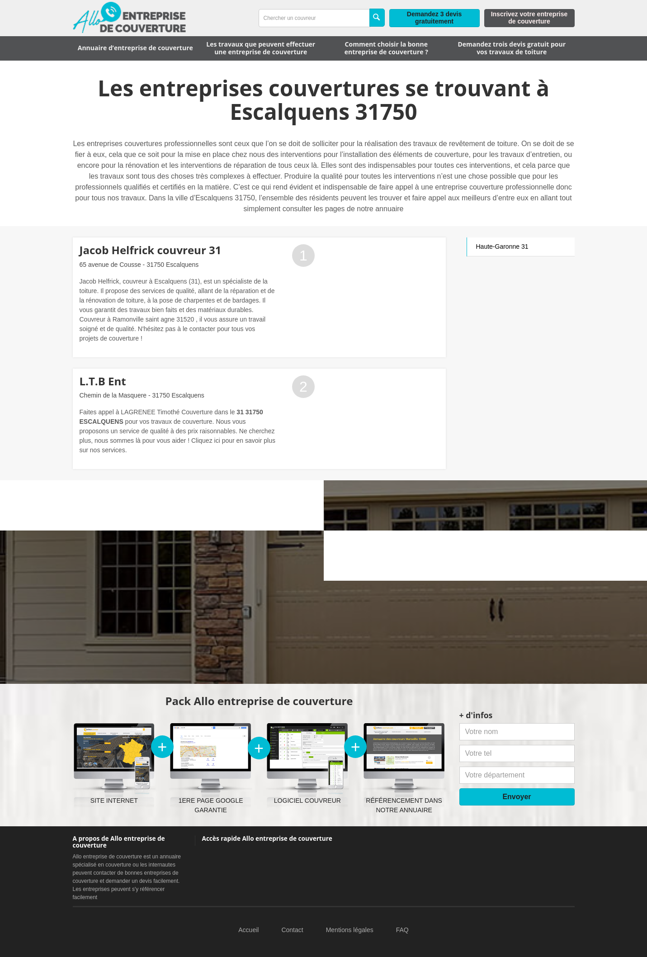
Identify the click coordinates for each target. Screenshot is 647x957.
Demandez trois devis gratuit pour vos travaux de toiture (512, 48)
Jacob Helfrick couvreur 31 (151, 249)
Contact (292, 929)
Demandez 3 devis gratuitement (434, 17)
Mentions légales (349, 929)
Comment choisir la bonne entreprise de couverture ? (386, 48)
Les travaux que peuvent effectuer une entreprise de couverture (260, 48)
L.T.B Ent (103, 381)
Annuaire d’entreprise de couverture (135, 47)
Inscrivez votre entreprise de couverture (529, 17)
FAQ (402, 929)
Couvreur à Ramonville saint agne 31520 (137, 319)
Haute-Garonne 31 (502, 246)
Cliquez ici (205, 440)
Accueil (248, 929)
